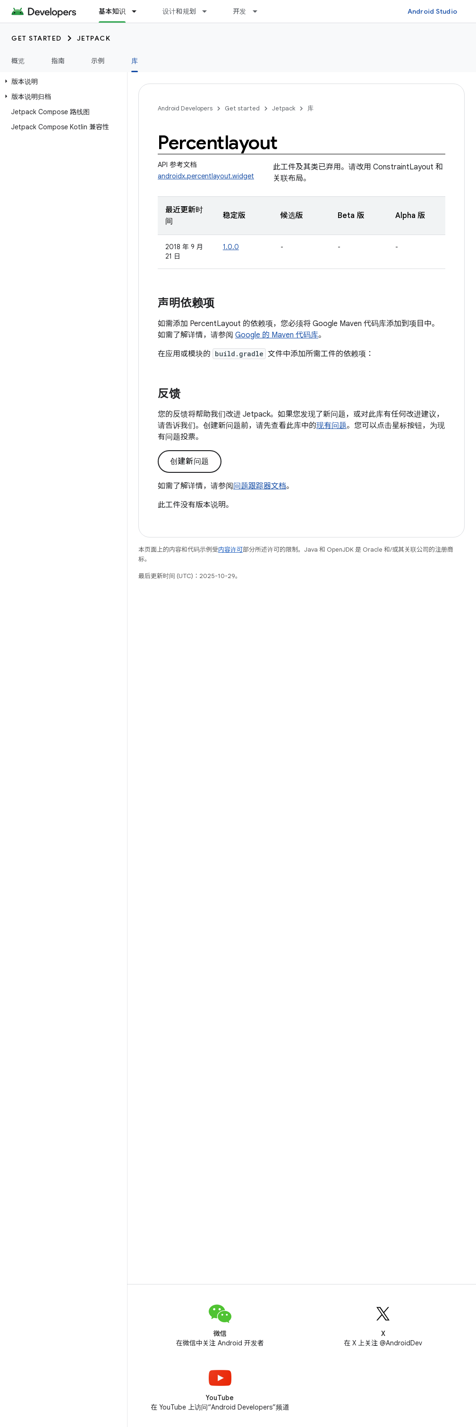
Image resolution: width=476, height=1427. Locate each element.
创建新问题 (189, 461)
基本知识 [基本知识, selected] (112, 11)
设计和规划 (179, 11)
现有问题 (331, 425)
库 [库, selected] (134, 61)
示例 (98, 61)
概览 (18, 61)
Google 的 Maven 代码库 (276, 335)
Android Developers (185, 108)
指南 (58, 61)
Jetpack (94, 38)
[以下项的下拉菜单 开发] (259, 11)
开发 (239, 11)
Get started (36, 38)
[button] (61, 81)
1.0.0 (231, 247)
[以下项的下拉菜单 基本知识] (138, 11)
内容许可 (230, 550)
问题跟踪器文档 (259, 486)
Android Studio (433, 11)
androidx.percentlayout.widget (206, 176)
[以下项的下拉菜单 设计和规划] (208, 11)
